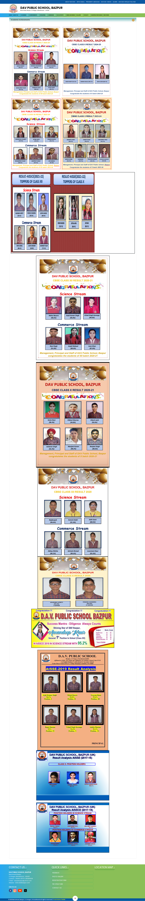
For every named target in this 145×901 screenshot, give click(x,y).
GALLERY (78, 15)
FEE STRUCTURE (57, 884)
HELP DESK (106, 15)
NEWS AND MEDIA (71, 15)
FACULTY (86, 15)
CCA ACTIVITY (60, 15)
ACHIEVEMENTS (33, 15)
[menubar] (59, 15)
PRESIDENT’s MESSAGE (93, 2)
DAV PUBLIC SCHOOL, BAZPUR (41, 8)
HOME (10, 15)
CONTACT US (57, 888)
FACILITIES (42, 15)
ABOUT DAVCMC (70, 2)
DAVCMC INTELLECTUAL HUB (127, 2)
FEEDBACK (55, 873)
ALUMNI (115, 2)
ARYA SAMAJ (81, 2)
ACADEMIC (23, 15)
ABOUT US (15, 15)
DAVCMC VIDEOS (106, 2)
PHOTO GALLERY (57, 877)
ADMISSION (51, 15)
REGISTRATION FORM (59, 880)
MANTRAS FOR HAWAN (96, 15)
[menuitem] (10, 15)
